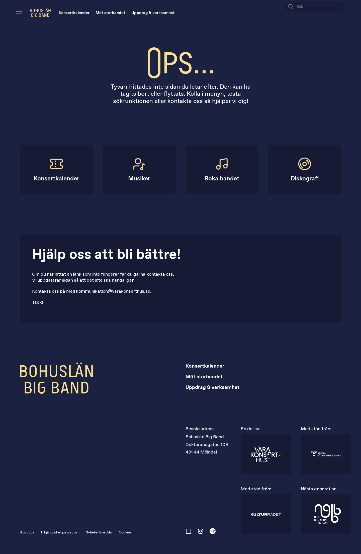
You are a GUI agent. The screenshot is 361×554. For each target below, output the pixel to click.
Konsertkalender (205, 366)
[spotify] (213, 531)
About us (27, 532)
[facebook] (189, 531)
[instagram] (201, 531)
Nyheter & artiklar (99, 532)
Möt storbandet (204, 376)
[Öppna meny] (19, 12)
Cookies (125, 532)
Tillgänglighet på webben (59, 532)
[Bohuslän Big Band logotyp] (40, 12)
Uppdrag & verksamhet (212, 387)
